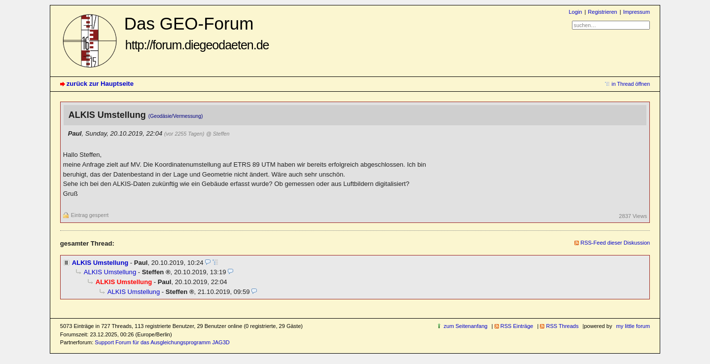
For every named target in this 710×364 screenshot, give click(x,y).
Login (575, 12)
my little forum (633, 326)
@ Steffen (217, 134)
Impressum (636, 12)
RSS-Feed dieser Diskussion (615, 243)
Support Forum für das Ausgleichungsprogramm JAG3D (162, 342)
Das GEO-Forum (196, 33)
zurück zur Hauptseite (100, 83)
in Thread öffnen (630, 84)
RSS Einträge (516, 326)
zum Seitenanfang (466, 326)
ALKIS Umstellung (100, 262)
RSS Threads (562, 326)
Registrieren (602, 12)
